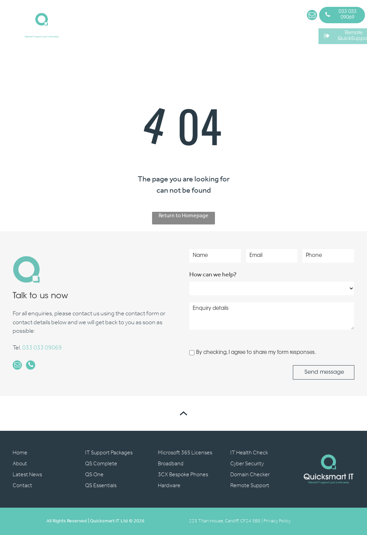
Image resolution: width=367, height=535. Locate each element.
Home (20, 453)
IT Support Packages (109, 453)
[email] (312, 16)
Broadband (171, 463)
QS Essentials (101, 485)
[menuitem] (101, 22)
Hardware (169, 485)
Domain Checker (250, 474)
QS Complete (101, 463)
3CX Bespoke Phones (183, 474)
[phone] (29, 366)
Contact (22, 485)
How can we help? (212, 274)
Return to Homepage (183, 216)
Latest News (27, 474)
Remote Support (249, 485)
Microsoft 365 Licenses (185, 453)
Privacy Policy (276, 521)
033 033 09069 (42, 348)
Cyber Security (247, 463)
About (20, 463)
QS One (94, 474)
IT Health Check (249, 453)
